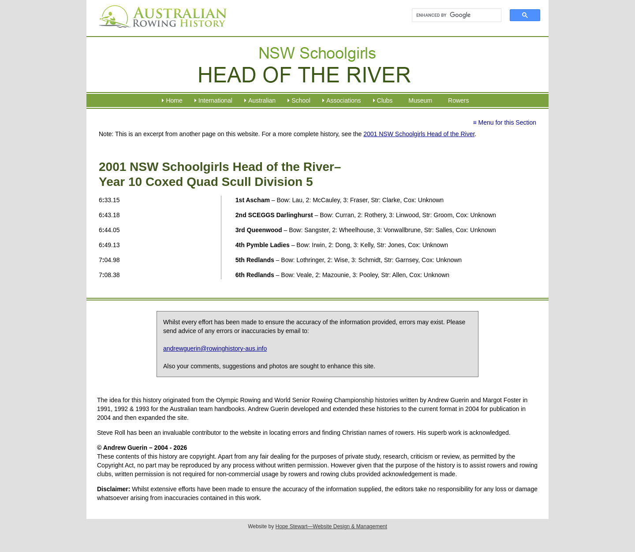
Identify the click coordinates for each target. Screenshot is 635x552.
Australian (262, 100)
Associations (343, 100)
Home (174, 100)
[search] (452, 15)
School (300, 100)
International (215, 100)
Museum (420, 100)
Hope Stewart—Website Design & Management (331, 526)
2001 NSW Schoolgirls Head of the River (418, 133)
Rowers (458, 100)
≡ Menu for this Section (504, 122)
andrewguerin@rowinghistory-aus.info (215, 348)
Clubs (385, 100)
